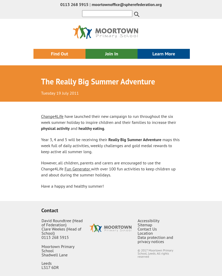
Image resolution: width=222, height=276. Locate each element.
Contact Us (147, 229)
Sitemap (145, 224)
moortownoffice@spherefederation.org (127, 4)
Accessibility (149, 220)
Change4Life (52, 116)
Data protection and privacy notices (155, 239)
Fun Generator (78, 168)
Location (145, 233)
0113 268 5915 (74, 4)
